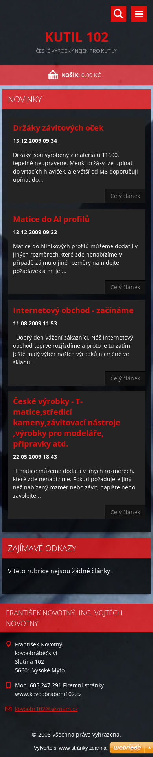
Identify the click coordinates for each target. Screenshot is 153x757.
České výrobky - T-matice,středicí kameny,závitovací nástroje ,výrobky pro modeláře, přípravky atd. (66, 422)
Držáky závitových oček (58, 127)
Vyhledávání (118, 14)
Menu (139, 14)
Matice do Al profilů (51, 219)
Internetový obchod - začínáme (73, 310)
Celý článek (125, 195)
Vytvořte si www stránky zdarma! (71, 748)
